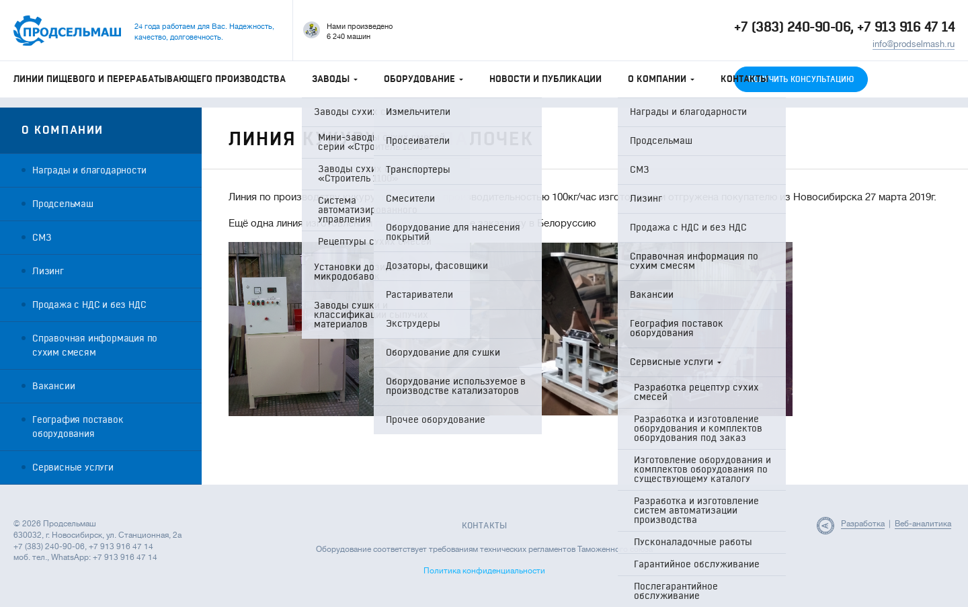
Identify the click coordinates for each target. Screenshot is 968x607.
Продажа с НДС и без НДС (89, 304)
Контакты (744, 79)
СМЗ (41, 237)
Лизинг (48, 271)
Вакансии (53, 386)
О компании (661, 79)
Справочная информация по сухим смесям (94, 345)
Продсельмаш (62, 204)
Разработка (863, 523)
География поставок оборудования (77, 426)
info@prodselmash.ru (914, 44)
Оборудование (423, 79)
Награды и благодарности (89, 170)
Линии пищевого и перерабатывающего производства (149, 79)
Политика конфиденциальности (484, 570)
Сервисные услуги (73, 467)
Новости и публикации (545, 79)
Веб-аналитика (923, 523)
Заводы (335, 79)
